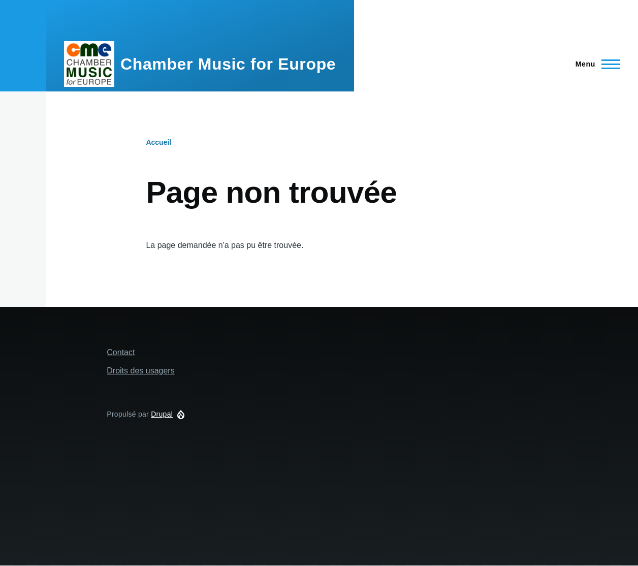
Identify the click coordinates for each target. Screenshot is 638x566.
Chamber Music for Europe (228, 64)
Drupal (162, 414)
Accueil (158, 142)
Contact (121, 352)
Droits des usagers (140, 370)
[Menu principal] (594, 64)
